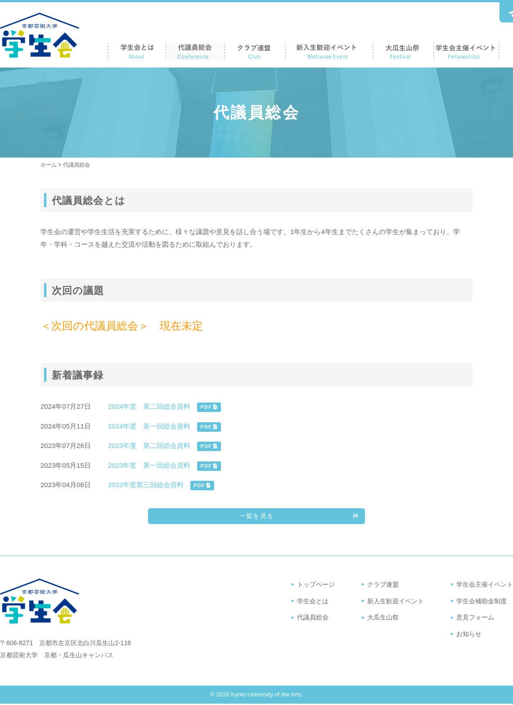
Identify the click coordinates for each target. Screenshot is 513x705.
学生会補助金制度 (481, 602)
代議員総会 (312, 618)
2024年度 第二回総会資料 (149, 406)
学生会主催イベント (484, 585)
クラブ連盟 (383, 585)
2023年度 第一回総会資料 (149, 465)
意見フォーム (475, 618)
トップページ (316, 585)
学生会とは (312, 602)
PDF (209, 407)
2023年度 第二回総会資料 (149, 445)
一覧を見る (278, 517)
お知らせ (469, 635)
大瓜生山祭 (383, 618)
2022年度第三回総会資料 (146, 484)
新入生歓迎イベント (395, 602)
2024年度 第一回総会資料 (149, 426)
